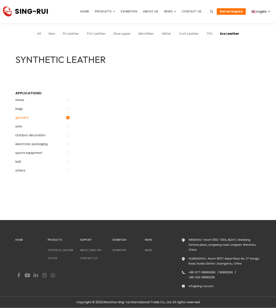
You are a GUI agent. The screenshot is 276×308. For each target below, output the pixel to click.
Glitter (166, 33)
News (168, 11)
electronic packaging (31, 144)
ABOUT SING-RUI (90, 250)
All (39, 33)
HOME (19, 240)
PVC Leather (96, 33)
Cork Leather (189, 33)
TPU (209, 33)
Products (103, 11)
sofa (18, 126)
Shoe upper (122, 33)
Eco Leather (229, 33)
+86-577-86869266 (202, 272)
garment (22, 117)
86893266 (226, 272)
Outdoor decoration (30, 135)
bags (19, 109)
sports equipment (28, 153)
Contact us (191, 11)
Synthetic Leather (60, 250)
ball (18, 161)
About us (150, 11)
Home (84, 11)
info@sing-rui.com (201, 286)
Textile (52, 258)
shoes (19, 100)
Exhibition (129, 11)
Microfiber (146, 33)
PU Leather (71, 33)
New (51, 33)
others (20, 170)
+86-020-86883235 (202, 277)
